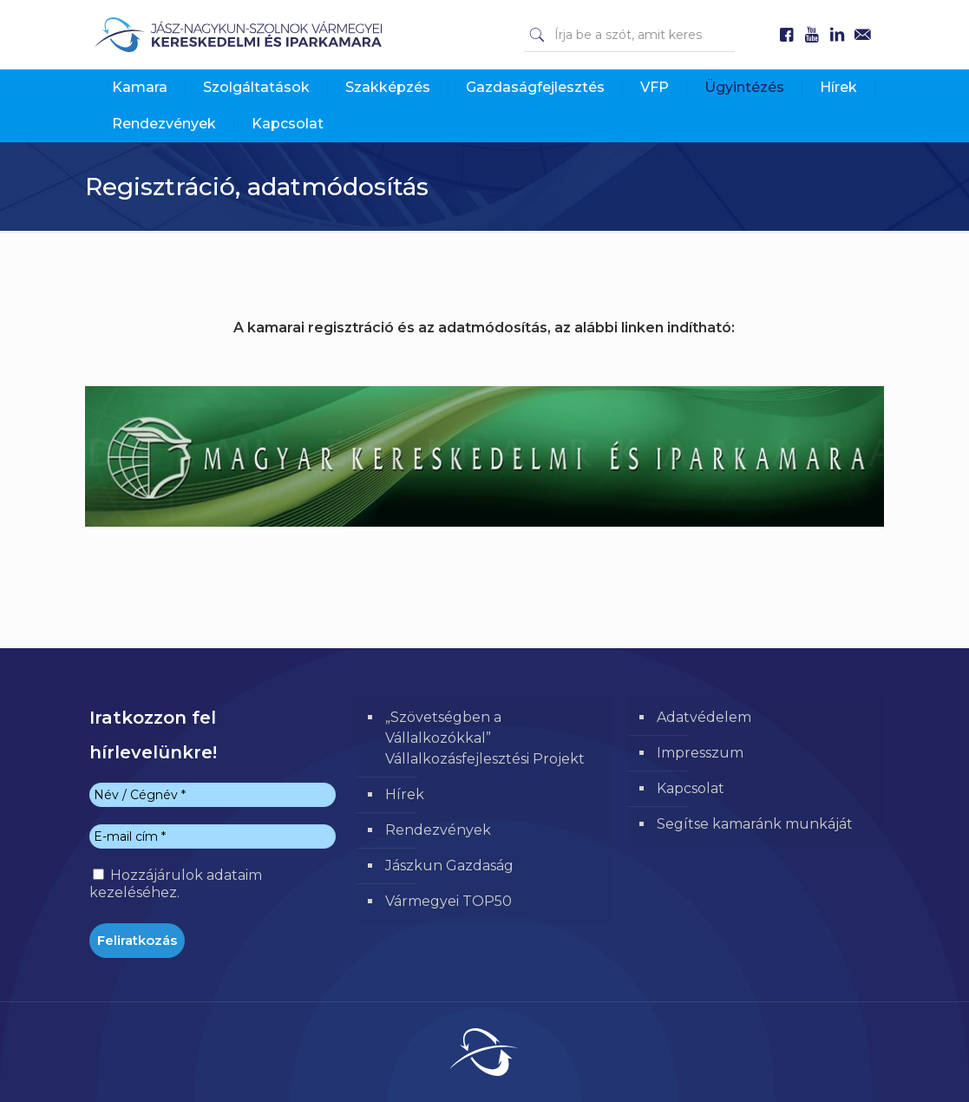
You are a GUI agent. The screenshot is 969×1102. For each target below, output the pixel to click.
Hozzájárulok (175, 884)
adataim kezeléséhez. (175, 884)
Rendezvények (438, 830)
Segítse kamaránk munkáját (755, 824)
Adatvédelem (704, 717)
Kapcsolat (690, 788)
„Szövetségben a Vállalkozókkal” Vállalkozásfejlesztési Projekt (485, 738)
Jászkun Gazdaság (449, 865)
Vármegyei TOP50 (448, 901)
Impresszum (700, 753)
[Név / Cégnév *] (213, 795)
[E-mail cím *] (213, 836)
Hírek (404, 794)
